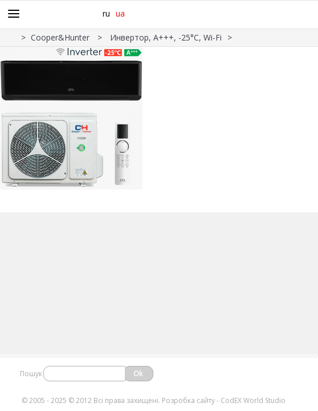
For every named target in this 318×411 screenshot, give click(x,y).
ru (106, 13)
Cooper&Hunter (61, 37)
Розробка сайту (188, 400)
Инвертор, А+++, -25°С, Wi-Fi (166, 37)
